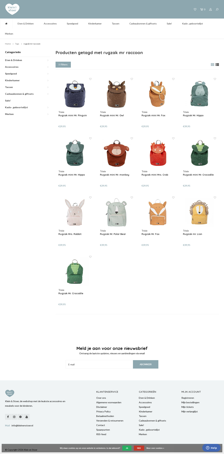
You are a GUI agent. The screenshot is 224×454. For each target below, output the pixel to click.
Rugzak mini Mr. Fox (153, 115)
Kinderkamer (95, 23)
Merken (9, 33)
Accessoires (50, 23)
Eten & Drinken (26, 23)
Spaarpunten (103, 429)
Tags (17, 43)
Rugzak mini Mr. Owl (112, 115)
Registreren (187, 397)
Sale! (169, 23)
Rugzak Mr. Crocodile (70, 293)
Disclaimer (101, 406)
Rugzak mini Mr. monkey (114, 174)
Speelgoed (72, 23)
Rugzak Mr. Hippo (193, 115)
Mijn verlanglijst (189, 411)
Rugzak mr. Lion (192, 234)
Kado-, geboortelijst (192, 23)
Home (8, 43)
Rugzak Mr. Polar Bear (113, 234)
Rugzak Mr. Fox (150, 234)
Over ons (101, 397)
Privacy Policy (103, 411)
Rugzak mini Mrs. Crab (155, 174)
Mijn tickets (187, 406)
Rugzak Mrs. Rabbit (69, 234)
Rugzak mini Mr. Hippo (71, 174)
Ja (127, 448)
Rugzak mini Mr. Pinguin (72, 115)
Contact (100, 425)
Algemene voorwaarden (108, 402)
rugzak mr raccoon (32, 43)
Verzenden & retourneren (109, 420)
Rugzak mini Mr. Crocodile (198, 174)
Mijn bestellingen (190, 402)
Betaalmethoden (105, 416)
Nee (139, 448)
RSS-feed (101, 434)
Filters (63, 64)
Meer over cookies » (155, 448)
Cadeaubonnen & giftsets (143, 23)
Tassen (115, 23)
